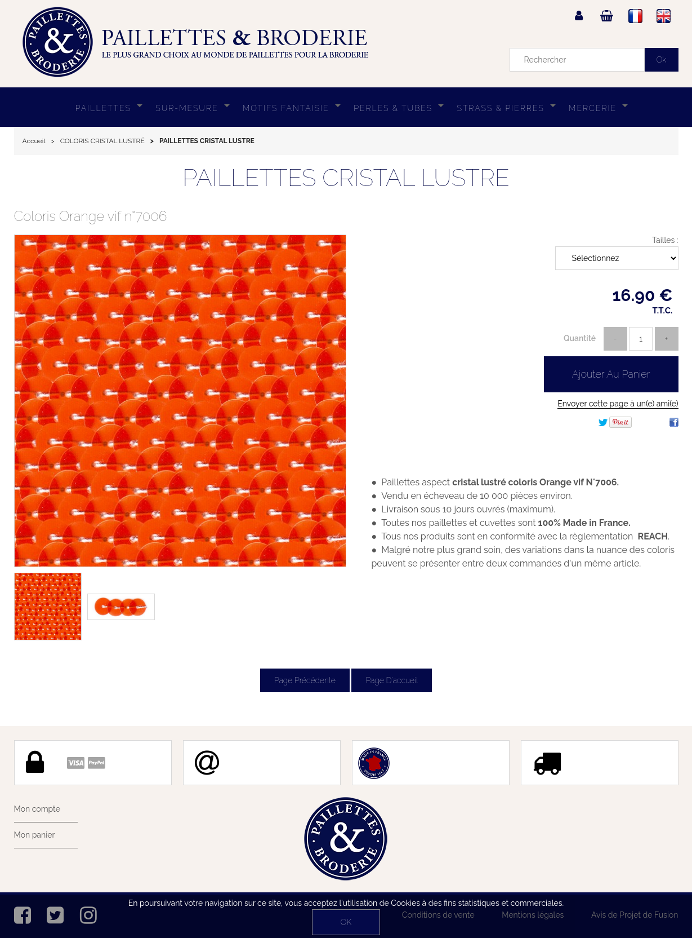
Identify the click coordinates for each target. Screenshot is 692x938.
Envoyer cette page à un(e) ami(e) (617, 403)
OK (346, 922)
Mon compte (37, 808)
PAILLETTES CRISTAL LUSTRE (346, 178)
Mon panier (34, 834)
